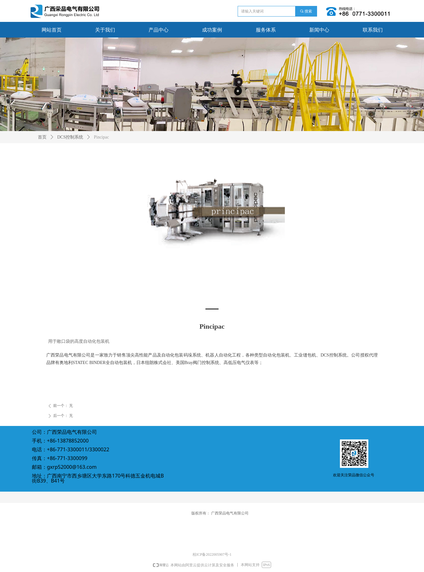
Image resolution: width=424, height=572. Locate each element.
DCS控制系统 (70, 137)
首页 (42, 137)
